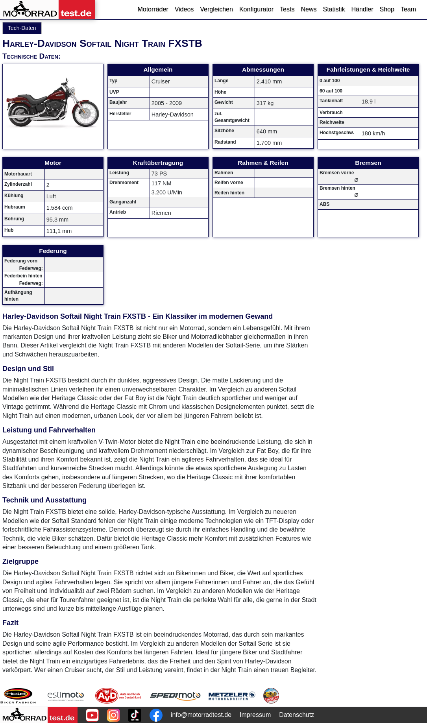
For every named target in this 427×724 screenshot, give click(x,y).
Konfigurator (256, 9)
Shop (387, 9)
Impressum (255, 714)
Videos (184, 9)
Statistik (334, 9)
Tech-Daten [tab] (22, 28)
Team (408, 9)
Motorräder (152, 9)
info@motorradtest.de (201, 714)
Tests (287, 9)
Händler (362, 9)
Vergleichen (216, 9)
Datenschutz (296, 714)
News (308, 9)
